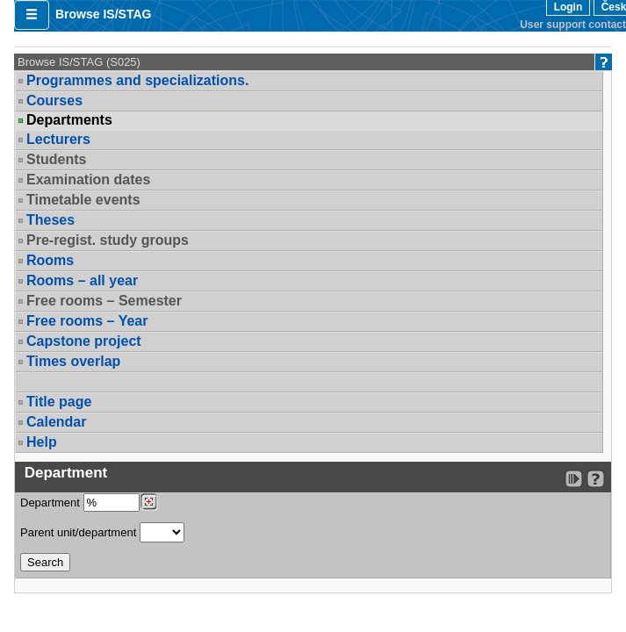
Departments (69, 120)
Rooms (50, 260)
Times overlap (73, 361)
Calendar (56, 421)
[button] (31, 15)
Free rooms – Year (87, 320)
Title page (58, 401)
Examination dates (88, 179)
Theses (50, 219)
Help (41, 441)
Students (56, 159)
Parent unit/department (102, 532)
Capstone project (83, 341)
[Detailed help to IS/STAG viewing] (595, 479)
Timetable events (83, 199)
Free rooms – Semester (104, 300)
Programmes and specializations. (137, 80)
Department (89, 502)
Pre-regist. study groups (107, 240)
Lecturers (58, 139)
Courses (54, 100)
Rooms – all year (82, 280)
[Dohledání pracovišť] (149, 502)
